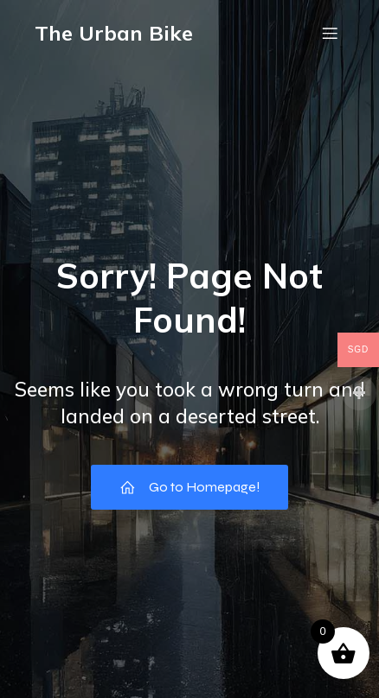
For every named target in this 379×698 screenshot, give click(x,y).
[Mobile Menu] (329, 33)
